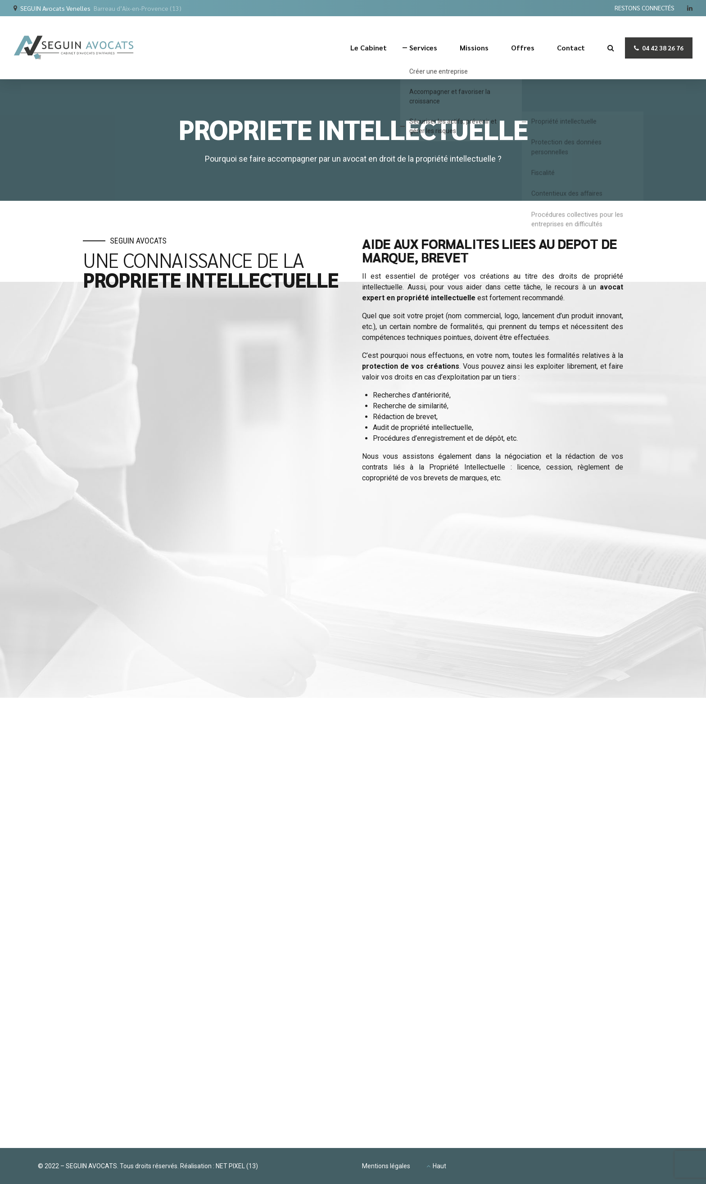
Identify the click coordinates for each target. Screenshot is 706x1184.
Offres (522, 47)
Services (423, 47)
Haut (439, 1166)
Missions (474, 47)
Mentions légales (386, 1166)
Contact (571, 47)
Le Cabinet (368, 47)
